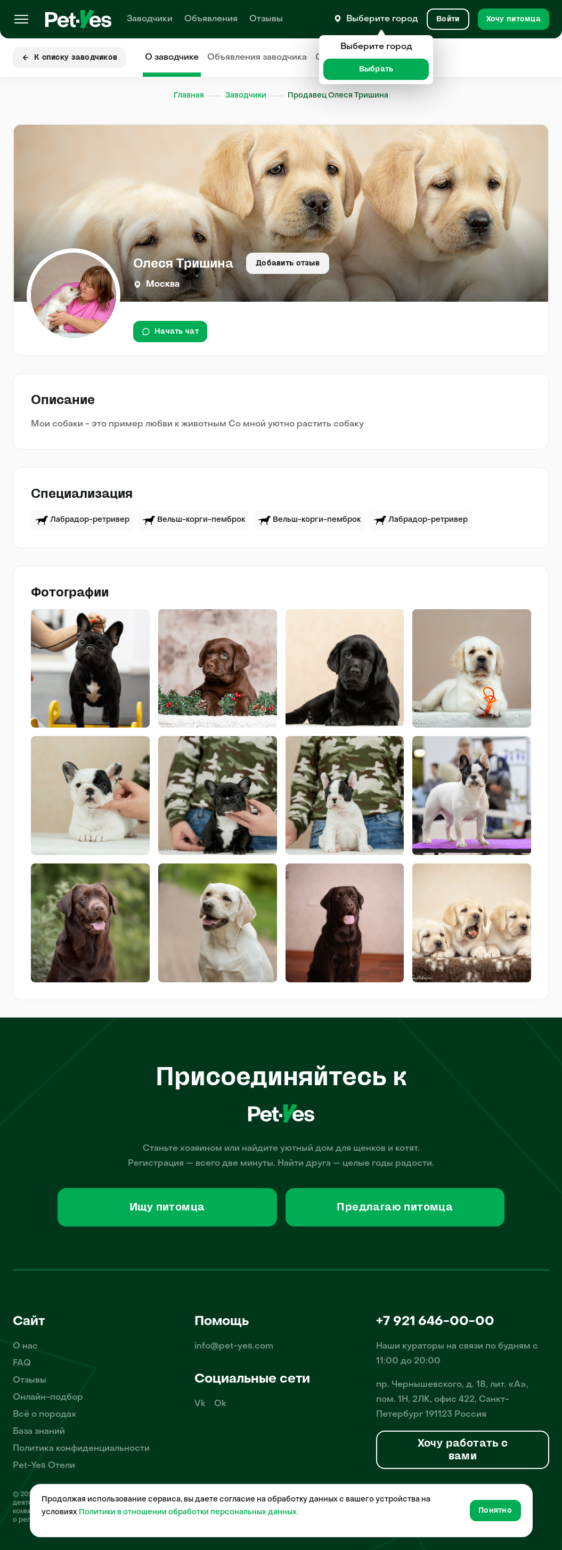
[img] (90, 668)
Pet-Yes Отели (44, 1466)
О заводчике (172, 57)
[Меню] (21, 19)
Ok (220, 1404)
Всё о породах (44, 1414)
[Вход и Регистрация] (448, 19)
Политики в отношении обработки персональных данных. (188, 1512)
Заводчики (150, 19)
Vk (200, 1404)
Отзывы (266, 19)
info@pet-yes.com (233, 1346)
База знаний (39, 1431)
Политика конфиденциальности (81, 1448)
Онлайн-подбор (48, 1397)
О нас (25, 1346)
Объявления (211, 19)
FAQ (22, 1363)
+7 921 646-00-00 (435, 1321)
